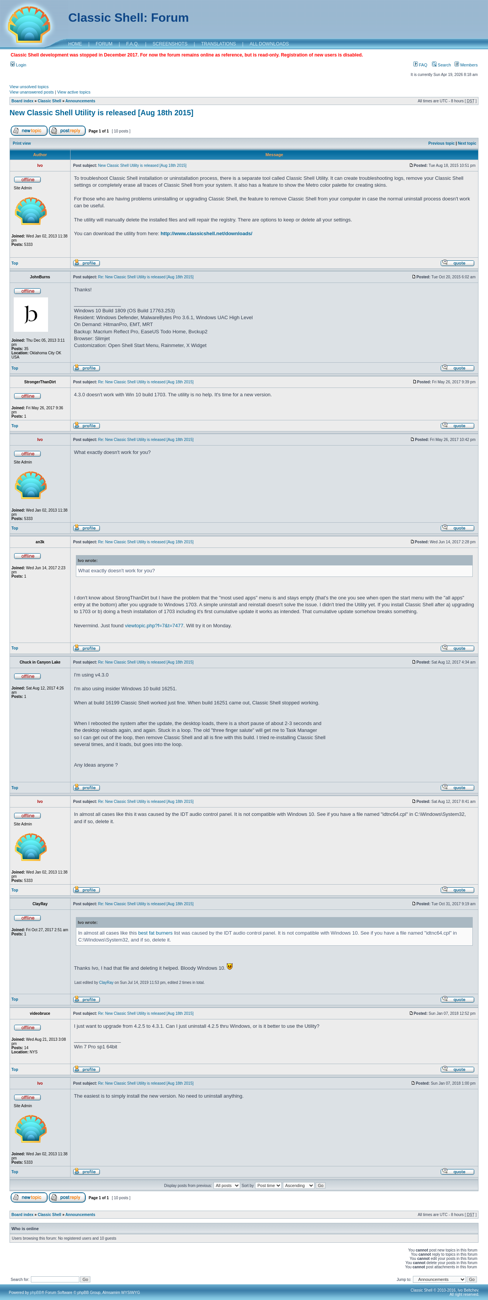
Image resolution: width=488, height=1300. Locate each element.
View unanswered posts (32, 92)
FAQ (420, 65)
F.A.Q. (132, 44)
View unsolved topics (29, 86)
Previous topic (442, 143)
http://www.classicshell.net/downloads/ (206, 233)
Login (18, 65)
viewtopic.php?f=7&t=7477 (154, 625)
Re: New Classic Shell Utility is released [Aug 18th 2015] (145, 277)
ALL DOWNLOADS (269, 44)
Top (14, 263)
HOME (75, 44)
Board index (22, 101)
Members (466, 65)
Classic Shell (49, 101)
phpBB (36, 1292)
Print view (22, 143)
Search (441, 65)
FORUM (104, 44)
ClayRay (106, 982)
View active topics (73, 92)
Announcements (80, 101)
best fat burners (155, 933)
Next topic (467, 143)
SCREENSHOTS (169, 44)
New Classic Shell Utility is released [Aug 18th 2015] (101, 112)
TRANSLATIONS (218, 44)
